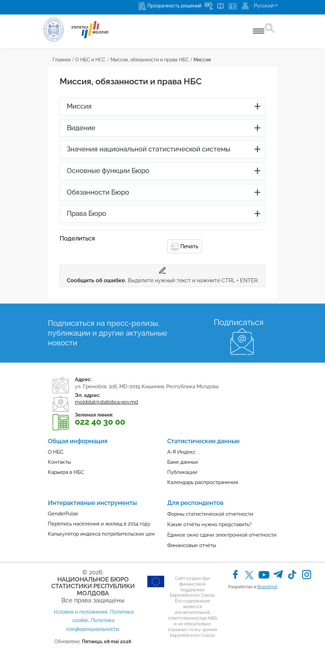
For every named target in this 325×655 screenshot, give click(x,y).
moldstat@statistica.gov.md (106, 402)
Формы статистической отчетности (210, 514)
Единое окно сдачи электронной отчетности (221, 535)
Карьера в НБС (66, 472)
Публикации (182, 472)
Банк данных (182, 462)
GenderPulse (63, 514)
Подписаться (238, 322)
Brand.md (267, 586)
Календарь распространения (202, 482)
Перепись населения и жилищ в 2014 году (99, 524)
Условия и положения (80, 612)
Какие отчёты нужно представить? (209, 524)
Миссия (202, 59)
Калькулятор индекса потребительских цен (101, 534)
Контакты (59, 462)
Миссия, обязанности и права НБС (150, 59)
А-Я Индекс (181, 452)
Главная (61, 59)
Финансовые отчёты (191, 545)
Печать (184, 247)
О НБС (55, 452)
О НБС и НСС (90, 59)
